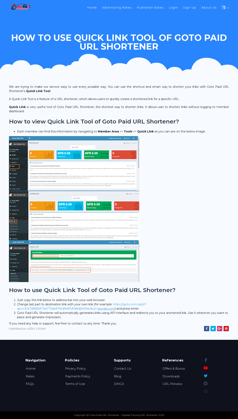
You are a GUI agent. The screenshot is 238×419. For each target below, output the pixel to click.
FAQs (30, 384)
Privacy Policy (75, 368)
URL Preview (172, 384)
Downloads (171, 376)
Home (30, 368)
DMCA (119, 384)
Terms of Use (75, 384)
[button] (226, 6)
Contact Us (122, 368)
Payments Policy (77, 376)
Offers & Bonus (173, 368)
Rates (30, 376)
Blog (117, 376)
